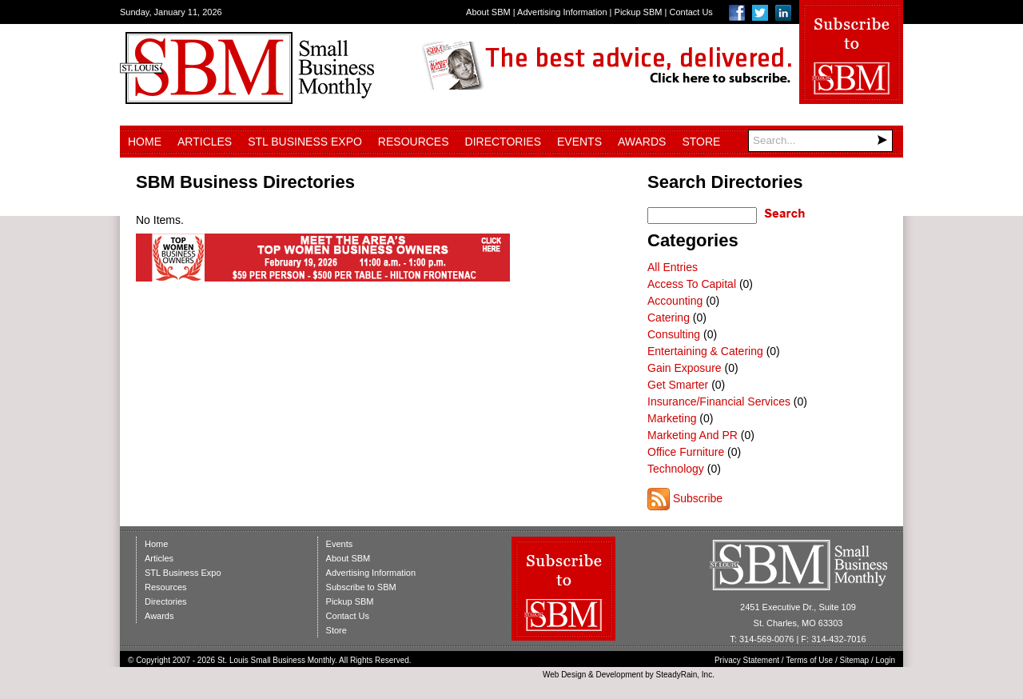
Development (619, 674)
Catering (668, 317)
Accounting (675, 300)
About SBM (488, 12)
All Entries (672, 267)
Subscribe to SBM (361, 587)
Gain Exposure (684, 367)
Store (701, 141)
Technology (675, 468)
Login (885, 660)
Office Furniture (685, 451)
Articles (204, 141)
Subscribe (697, 498)
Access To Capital (691, 284)
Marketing (671, 418)
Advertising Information (562, 12)
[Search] (820, 141)
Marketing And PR (692, 435)
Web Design (564, 674)
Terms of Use (809, 660)
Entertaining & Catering (705, 351)
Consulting (673, 334)
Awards (642, 141)
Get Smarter (677, 384)
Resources (413, 141)
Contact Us (690, 12)
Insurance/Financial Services (718, 401)
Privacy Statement (747, 660)
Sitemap (855, 660)
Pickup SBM (639, 12)
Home (144, 141)
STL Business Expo (305, 141)
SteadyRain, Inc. (685, 674)
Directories (503, 141)
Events (579, 141)
